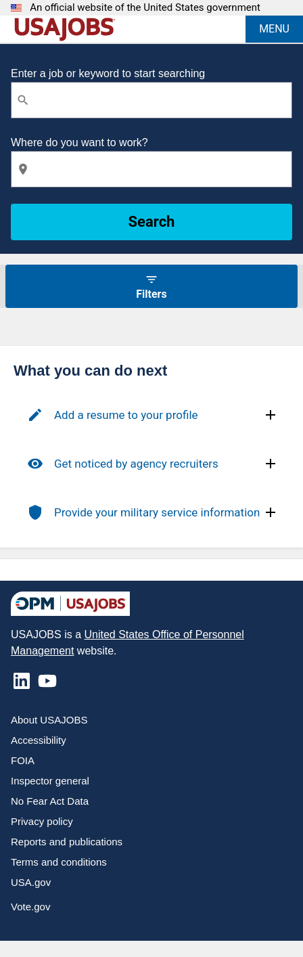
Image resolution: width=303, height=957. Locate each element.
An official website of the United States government (145, 8)
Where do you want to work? (79, 142)
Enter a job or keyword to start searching (108, 73)
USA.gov (31, 882)
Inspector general (50, 780)
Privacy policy (42, 821)
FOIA (22, 760)
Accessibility (38, 740)
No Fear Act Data (50, 801)
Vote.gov (30, 906)
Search (152, 221)
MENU (274, 28)
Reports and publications (66, 841)
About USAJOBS (49, 720)
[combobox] (151, 100)
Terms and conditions (59, 862)
